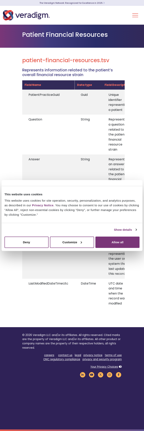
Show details (123, 229)
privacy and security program (102, 359)
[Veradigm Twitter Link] (100, 374)
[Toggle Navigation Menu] (135, 15)
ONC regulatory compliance (61, 359)
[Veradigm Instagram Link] (109, 374)
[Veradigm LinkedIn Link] (82, 374)
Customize (72, 242)
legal (78, 355)
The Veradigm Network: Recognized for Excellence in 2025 (72, 2)
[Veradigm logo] (26, 15)
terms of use (113, 355)
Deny (26, 242)
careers (49, 355)
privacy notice (93, 355)
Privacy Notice (42, 205)
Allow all (118, 242)
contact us (65, 355)
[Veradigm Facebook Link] (118, 374)
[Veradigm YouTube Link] (91, 374)
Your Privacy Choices (104, 367)
